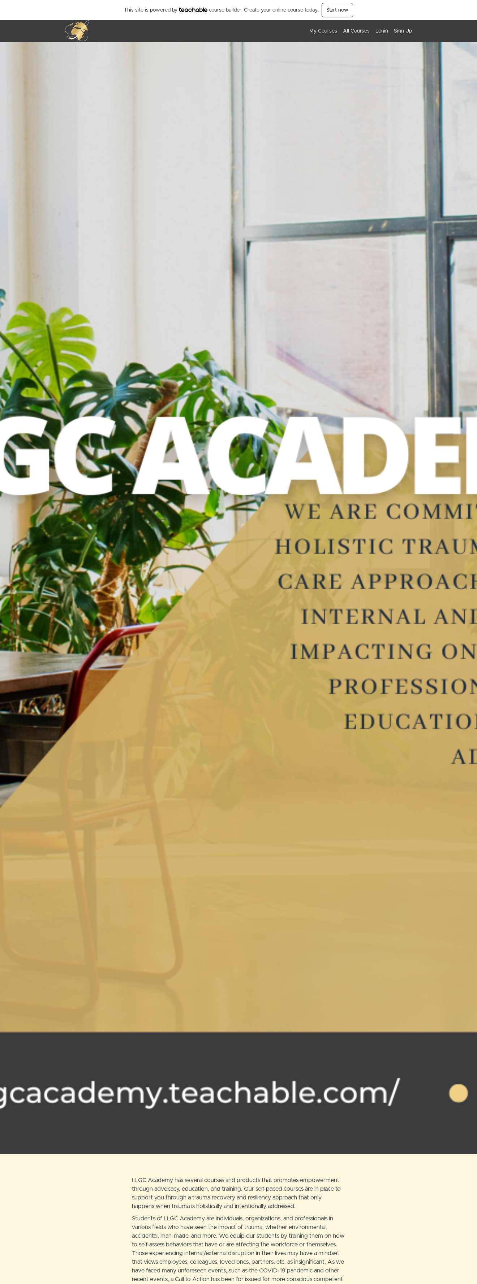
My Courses (323, 31)
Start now (337, 10)
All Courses (356, 31)
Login (381, 31)
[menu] (358, 31)
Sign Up (403, 31)
